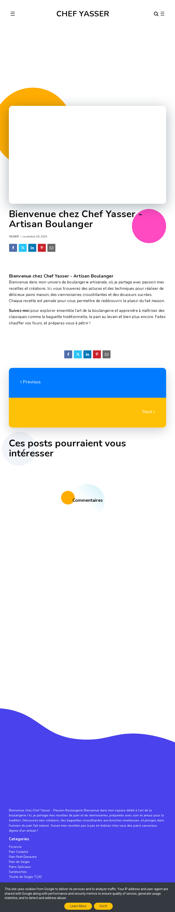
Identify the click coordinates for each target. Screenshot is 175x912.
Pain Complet (18, 852)
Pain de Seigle (19, 862)
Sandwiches (18, 872)
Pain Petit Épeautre (23, 857)
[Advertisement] (87, 63)
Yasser (14, 236)
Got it (103, 906)
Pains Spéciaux (20, 867)
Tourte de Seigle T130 (25, 877)
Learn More (78, 906)
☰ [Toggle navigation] (12, 14)
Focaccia (15, 847)
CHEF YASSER (82, 14)
